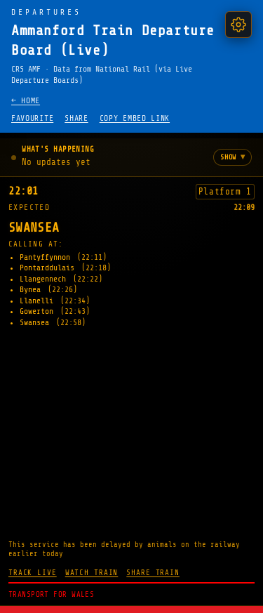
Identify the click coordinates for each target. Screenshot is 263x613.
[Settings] (238, 24)
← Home (25, 100)
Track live (32, 572)
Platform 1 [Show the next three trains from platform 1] (225, 192)
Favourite (32, 118)
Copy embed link (135, 118)
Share (76, 118)
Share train (153, 572)
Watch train (92, 572)
